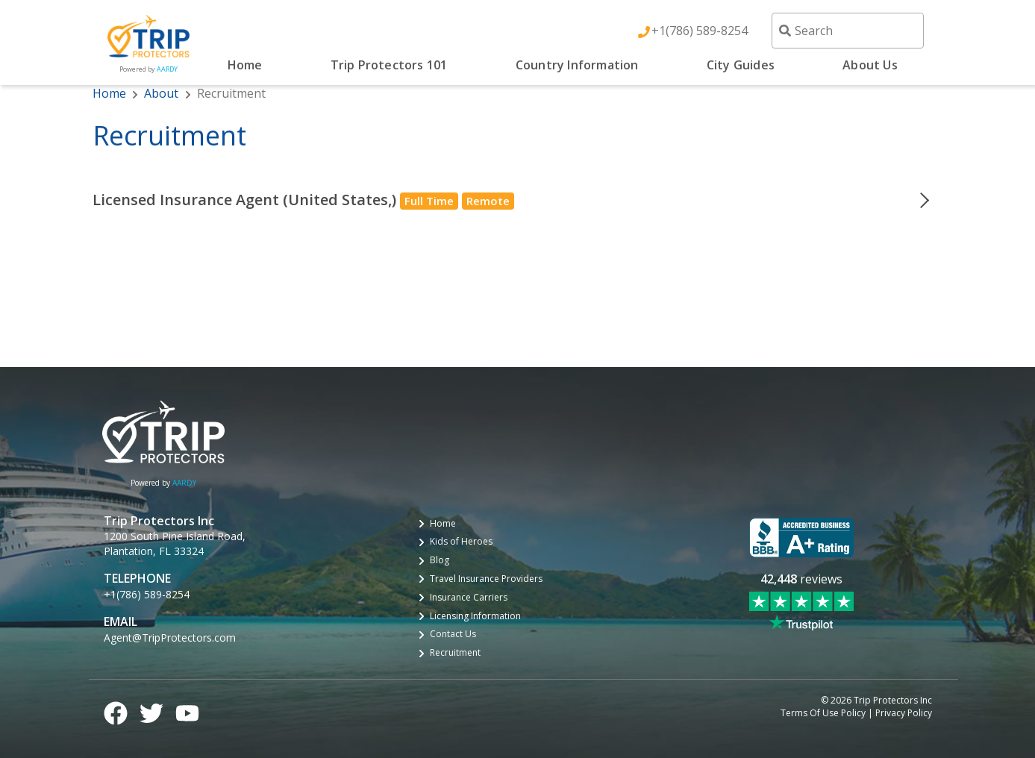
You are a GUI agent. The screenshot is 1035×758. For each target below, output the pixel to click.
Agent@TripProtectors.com (170, 637)
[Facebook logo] (116, 711)
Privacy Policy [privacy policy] (903, 713)
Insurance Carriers (468, 598)
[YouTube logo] (187, 711)
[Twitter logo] (151, 711)
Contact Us (453, 634)
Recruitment (455, 653)
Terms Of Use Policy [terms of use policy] (823, 713)
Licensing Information (475, 616)
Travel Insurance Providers (486, 579)
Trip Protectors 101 (389, 65)
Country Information (577, 65)
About (161, 93)
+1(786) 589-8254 (699, 30)
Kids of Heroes (461, 542)
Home (245, 65)
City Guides (741, 65)
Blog (439, 560)
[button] (518, 200)
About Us (870, 65)
